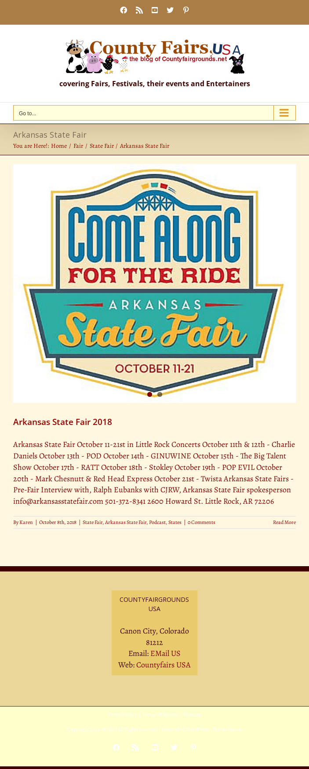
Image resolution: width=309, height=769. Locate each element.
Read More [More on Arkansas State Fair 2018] (284, 522)
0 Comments (201, 522)
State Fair (92, 522)
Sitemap (192, 714)
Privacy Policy (122, 714)
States (175, 522)
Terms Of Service (160, 714)
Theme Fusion (227, 729)
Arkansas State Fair (125, 522)
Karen (26, 522)
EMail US (165, 653)
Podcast (157, 522)
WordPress (198, 729)
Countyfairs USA (163, 664)
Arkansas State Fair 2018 (62, 422)
